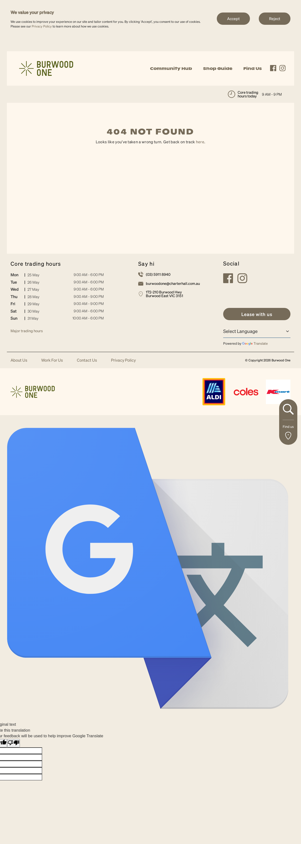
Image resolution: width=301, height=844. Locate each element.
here (200, 141)
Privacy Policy (42, 26)
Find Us (252, 68)
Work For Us (52, 360)
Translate (255, 343)
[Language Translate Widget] (256, 331)
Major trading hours (27, 330)
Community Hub (171, 68)
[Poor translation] (13, 743)
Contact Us (87, 360)
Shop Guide (217, 68)
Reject (274, 18)
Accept (233, 18)
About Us (19, 360)
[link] (46, 68)
